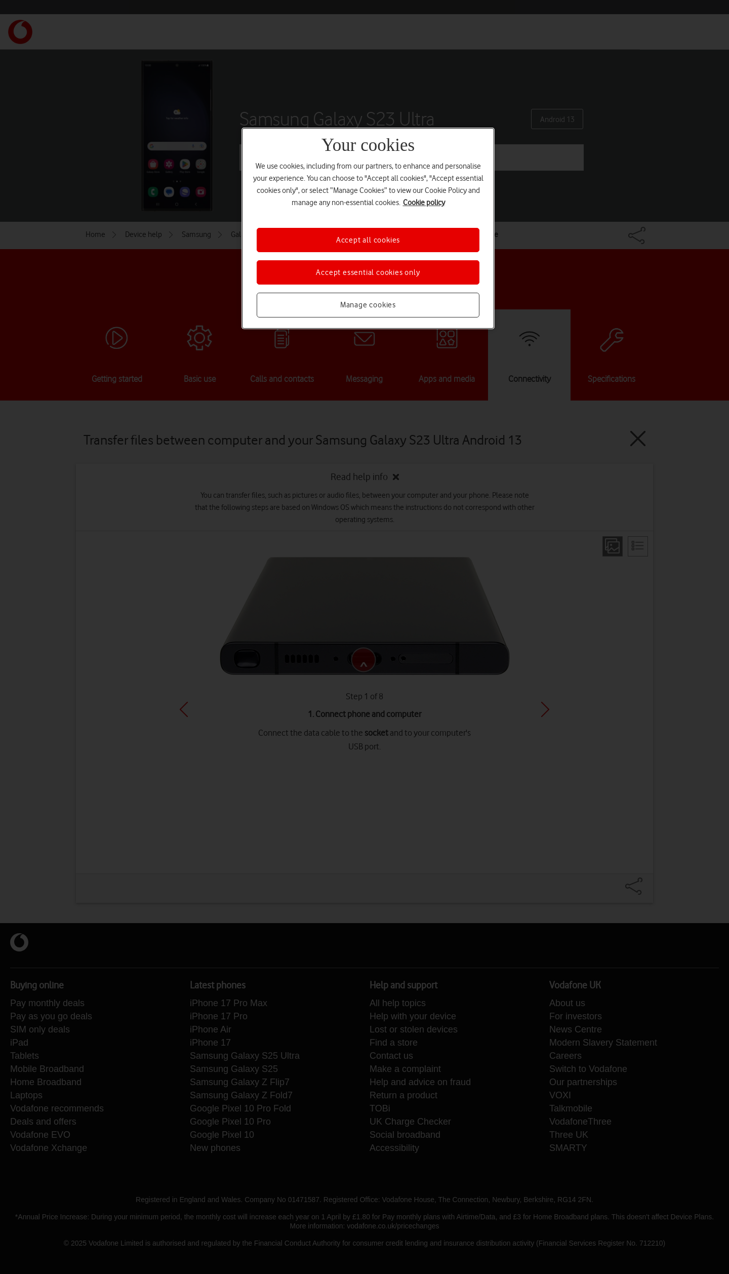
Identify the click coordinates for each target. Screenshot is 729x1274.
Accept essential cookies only (368, 272)
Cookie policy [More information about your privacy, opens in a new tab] (424, 202)
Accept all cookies (368, 240)
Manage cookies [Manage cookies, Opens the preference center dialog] (368, 304)
